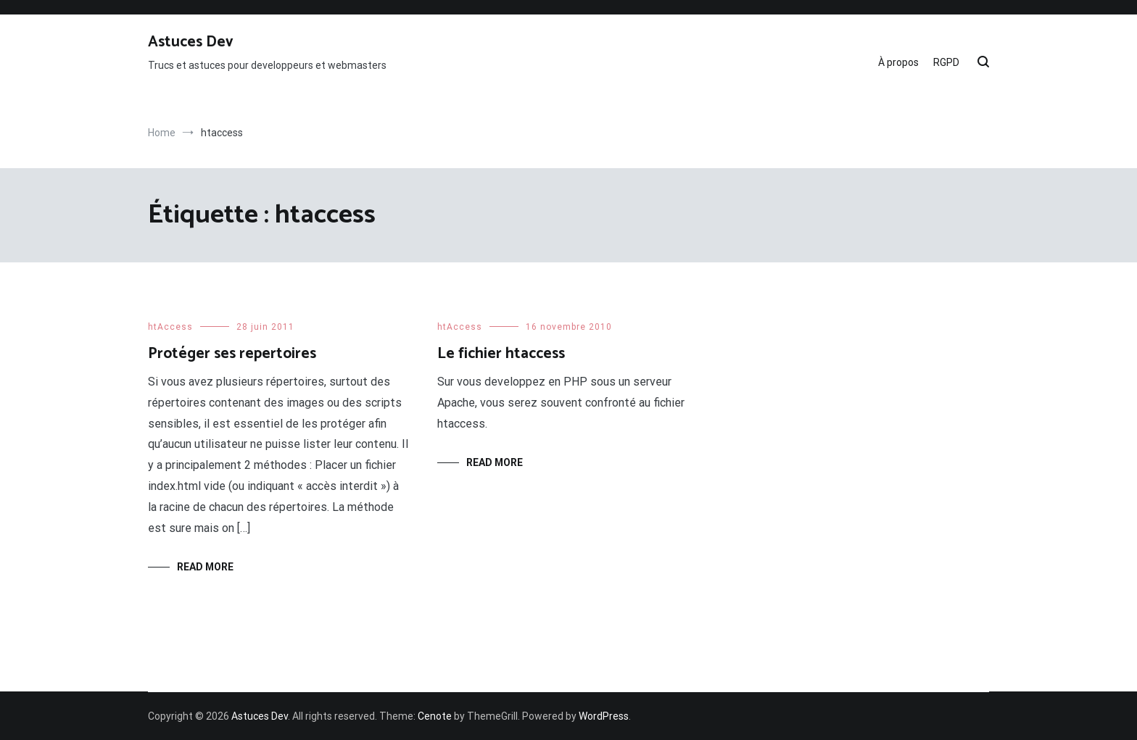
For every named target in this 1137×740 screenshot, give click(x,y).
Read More (205, 567)
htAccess (170, 327)
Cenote (435, 716)
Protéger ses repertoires (232, 353)
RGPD (946, 62)
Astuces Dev (190, 42)
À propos (898, 62)
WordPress (604, 716)
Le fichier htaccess (501, 353)
